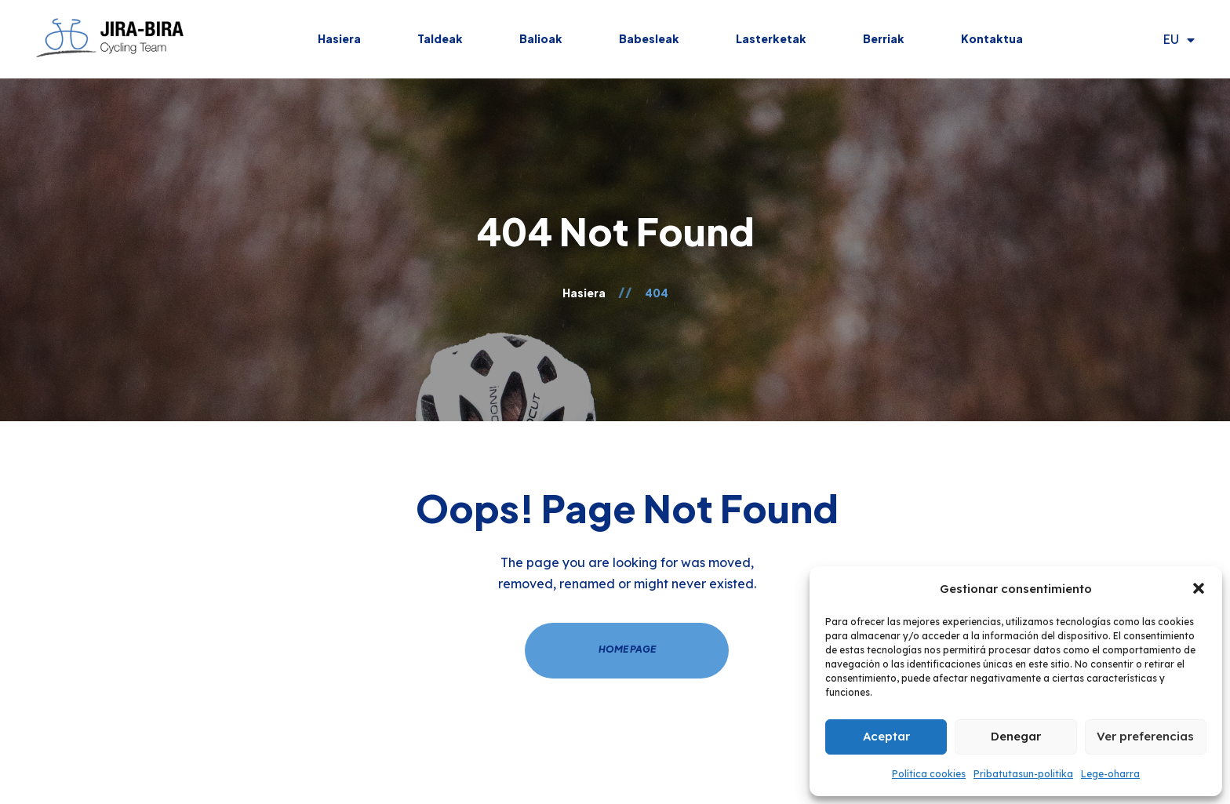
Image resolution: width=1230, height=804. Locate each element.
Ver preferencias (1145, 736)
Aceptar (886, 736)
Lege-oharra (1110, 774)
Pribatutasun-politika (1023, 774)
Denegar (1016, 736)
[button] (1198, 588)
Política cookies (929, 774)
